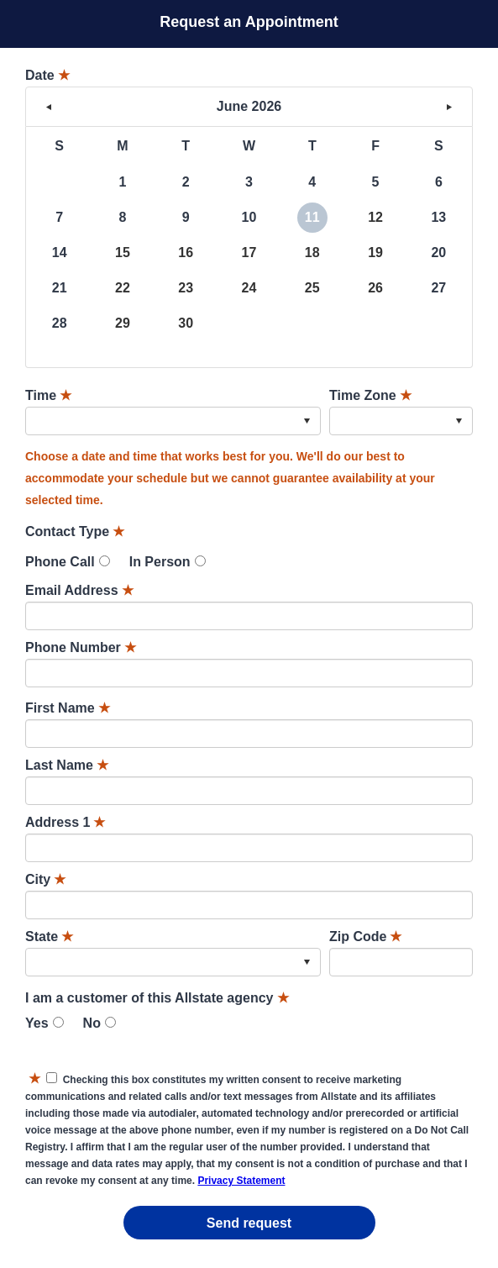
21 (59, 288)
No (92, 1023)
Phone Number (80, 647)
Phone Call (60, 562)
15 (122, 252)
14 (59, 252)
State (49, 936)
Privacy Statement (241, 1180)
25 (312, 288)
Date (47, 75)
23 (185, 288)
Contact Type (74, 531)
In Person (160, 562)
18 (312, 252)
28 (59, 323)
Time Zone (370, 395)
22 (122, 288)
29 (122, 323)
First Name (67, 708)
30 (185, 323)
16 (185, 252)
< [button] (48, 106)
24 (249, 288)
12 (375, 217)
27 (438, 288)
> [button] (449, 106)
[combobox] (173, 421)
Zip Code (365, 936)
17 (249, 252)
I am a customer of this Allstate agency (157, 998)
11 (312, 217)
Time (48, 395)
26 (375, 288)
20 (438, 252)
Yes (37, 1023)
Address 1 (65, 822)
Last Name (66, 765)
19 (375, 252)
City (45, 879)
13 (438, 217)
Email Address (79, 590)
